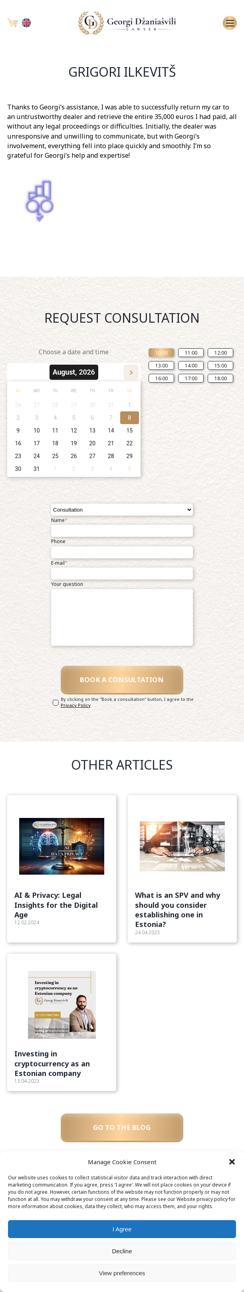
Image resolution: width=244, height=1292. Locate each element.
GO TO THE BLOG (122, 1134)
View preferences (122, 1273)
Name (59, 520)
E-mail (59, 563)
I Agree (122, 1229)
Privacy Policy (76, 710)
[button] (232, 1162)
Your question (67, 584)
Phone (58, 541)
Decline (122, 1251)
